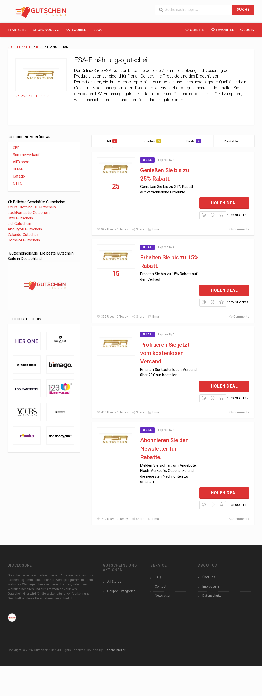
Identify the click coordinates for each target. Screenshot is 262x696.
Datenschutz (211, 596)
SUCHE (243, 9)
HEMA (18, 169)
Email (154, 229)
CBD (16, 148)
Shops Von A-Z (46, 29)
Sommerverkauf (26, 155)
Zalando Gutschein (23, 234)
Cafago (19, 176)
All (112, 141)
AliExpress (21, 162)
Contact (160, 586)
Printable (234, 141)
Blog (98, 29)
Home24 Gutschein (24, 240)
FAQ (158, 577)
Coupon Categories (121, 591)
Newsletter (162, 596)
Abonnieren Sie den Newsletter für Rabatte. (164, 448)
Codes (152, 141)
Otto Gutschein (20, 218)
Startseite (17, 29)
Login (247, 29)
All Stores (114, 581)
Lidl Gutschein (19, 223)
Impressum (210, 586)
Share (138, 229)
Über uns (208, 577)
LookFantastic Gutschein (29, 212)
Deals (193, 141)
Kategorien (76, 29)
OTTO (18, 183)
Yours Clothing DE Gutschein (32, 207)
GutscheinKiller (114, 650)
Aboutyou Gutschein (25, 229)
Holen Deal (224, 203)
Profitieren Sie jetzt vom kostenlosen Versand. (164, 353)
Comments (239, 229)
